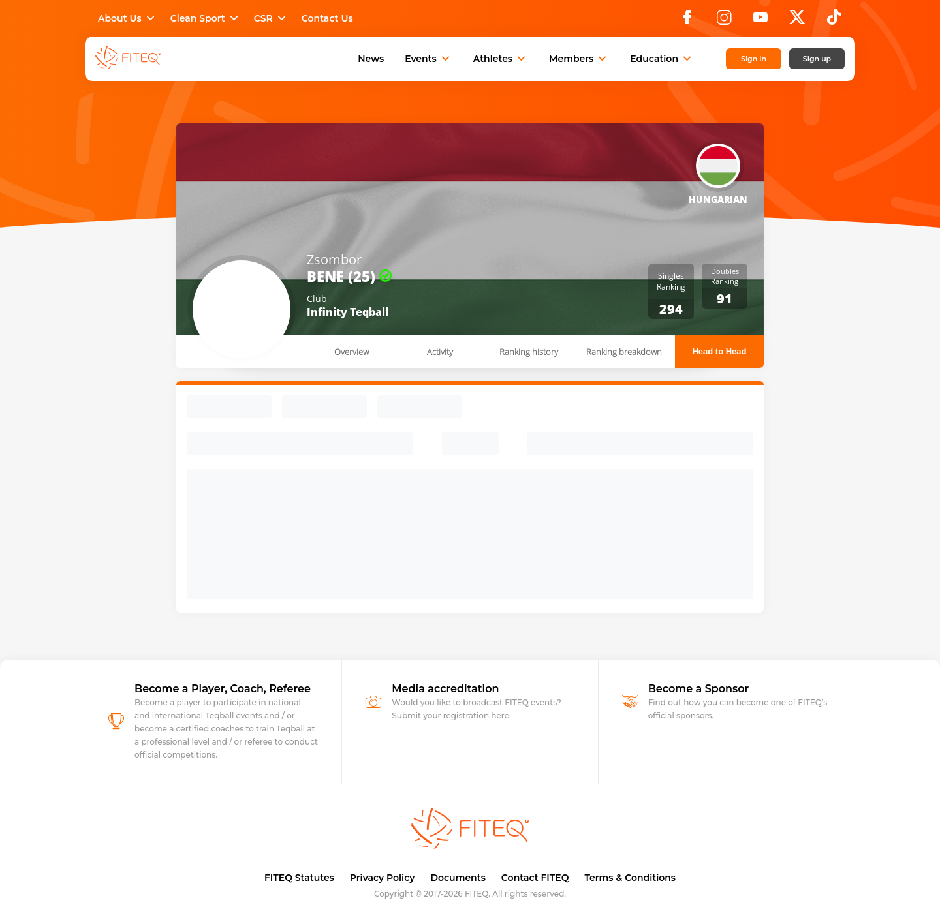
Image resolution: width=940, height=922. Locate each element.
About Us (127, 18)
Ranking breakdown (624, 352)
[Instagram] (724, 21)
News (371, 59)
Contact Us (327, 18)
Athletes (500, 58)
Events (428, 58)
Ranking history (528, 352)
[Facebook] (687, 21)
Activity (440, 352)
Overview (351, 352)
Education (662, 58)
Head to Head (719, 351)
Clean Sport (205, 18)
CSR (271, 18)
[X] (797, 21)
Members (579, 58)
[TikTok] (834, 21)
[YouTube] (760, 21)
